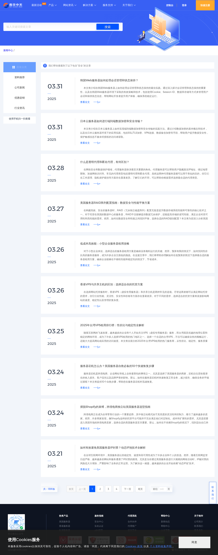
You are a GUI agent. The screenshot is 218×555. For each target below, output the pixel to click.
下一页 (127, 489)
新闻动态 (165, 521)
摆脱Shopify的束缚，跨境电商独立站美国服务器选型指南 (119, 407)
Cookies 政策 (134, 546)
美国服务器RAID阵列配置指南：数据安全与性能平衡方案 (119, 203)
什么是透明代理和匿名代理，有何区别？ (107, 162)
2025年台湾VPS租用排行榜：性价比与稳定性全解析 (116, 325)
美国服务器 (64, 521)
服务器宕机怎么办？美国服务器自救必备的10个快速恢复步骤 (121, 366)
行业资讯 (19, 108)
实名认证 (99, 526)
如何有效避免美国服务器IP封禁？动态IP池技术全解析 (116, 447)
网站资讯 (68, 5)
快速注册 (205, 5)
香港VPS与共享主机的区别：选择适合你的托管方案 (115, 284)
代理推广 (132, 526)
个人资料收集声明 (161, 546)
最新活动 (37, 5)
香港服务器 (64, 526)
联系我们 (198, 526)
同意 (194, 542)
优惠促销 (19, 97)
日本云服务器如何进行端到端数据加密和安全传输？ (115, 121)
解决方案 (88, 5)
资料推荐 (19, 77)
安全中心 (99, 521)
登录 (184, 5)
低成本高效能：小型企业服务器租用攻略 (107, 243)
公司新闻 (19, 87)
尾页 (140, 489)
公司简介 (198, 521)
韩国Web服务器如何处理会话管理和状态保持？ (112, 80)
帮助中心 (165, 526)
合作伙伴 (132, 521)
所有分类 (21, 67)
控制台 (169, 5)
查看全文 (85, 102)
